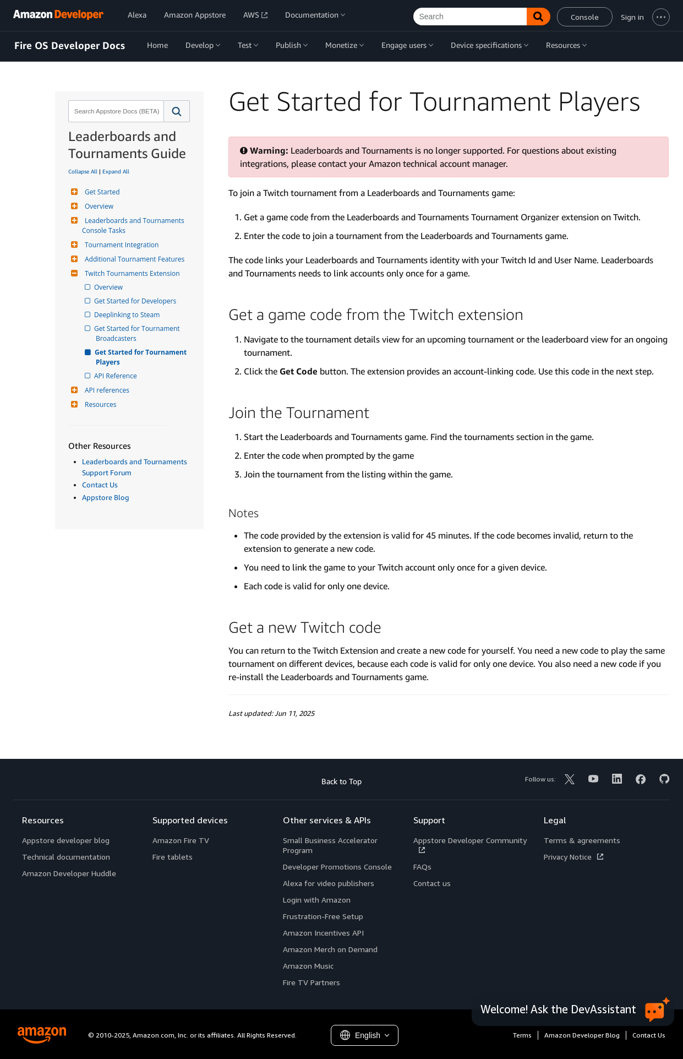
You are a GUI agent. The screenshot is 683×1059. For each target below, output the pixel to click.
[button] (177, 111)
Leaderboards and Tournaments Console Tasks (134, 225)
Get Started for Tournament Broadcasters (139, 333)
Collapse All (82, 171)
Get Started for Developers (136, 301)
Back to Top (341, 781)
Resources (99, 404)
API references (105, 390)
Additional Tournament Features (133, 259)
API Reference (116, 376)
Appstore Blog (105, 497)
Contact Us (100, 484)
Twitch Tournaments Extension (131, 273)
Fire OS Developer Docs (69, 45)
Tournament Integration (120, 244)
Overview (97, 206)
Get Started (101, 192)
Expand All (115, 171)
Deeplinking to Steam (128, 314)
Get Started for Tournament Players (142, 357)
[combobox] (115, 111)
